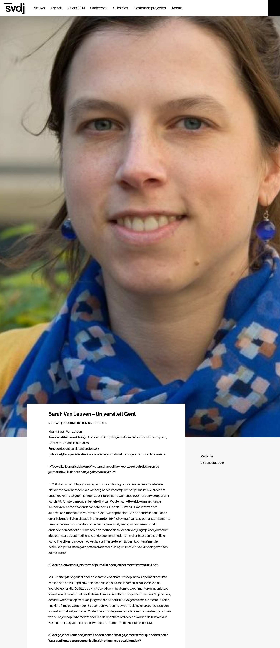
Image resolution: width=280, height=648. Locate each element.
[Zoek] (262, 8)
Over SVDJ (76, 8)
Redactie (207, 456)
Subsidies (120, 8)
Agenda (56, 8)
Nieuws (39, 8)
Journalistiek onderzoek (85, 423)
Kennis (177, 8)
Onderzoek (99, 8)
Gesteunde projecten (150, 8)
